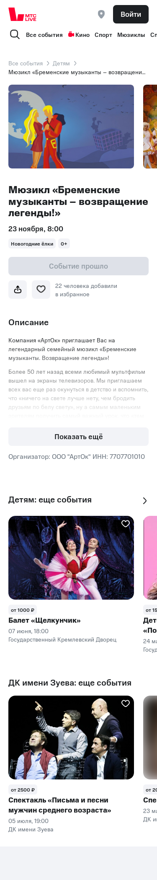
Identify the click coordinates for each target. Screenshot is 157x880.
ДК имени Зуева (31, 829)
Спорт (103, 34)
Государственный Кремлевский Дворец (62, 639)
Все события (44, 34)
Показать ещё (78, 436)
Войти (131, 14)
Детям (61, 63)
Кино (79, 34)
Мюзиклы (131, 34)
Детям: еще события (50, 499)
